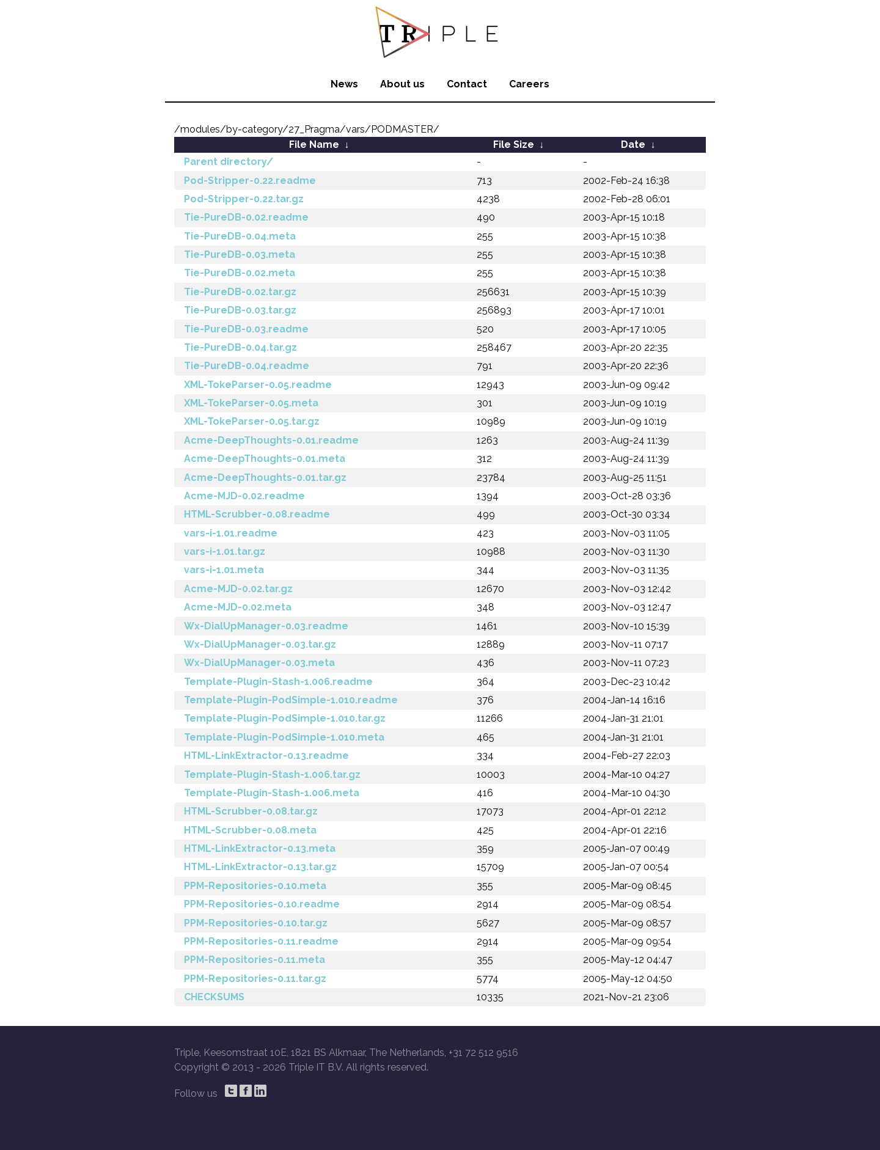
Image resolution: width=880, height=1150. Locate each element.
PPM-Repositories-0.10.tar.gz (256, 923)
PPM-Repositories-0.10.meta (255, 886)
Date (633, 144)
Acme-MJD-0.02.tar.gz (238, 589)
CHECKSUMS (214, 997)
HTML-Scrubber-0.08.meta (250, 830)
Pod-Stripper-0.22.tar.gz (244, 199)
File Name (314, 144)
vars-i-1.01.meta (224, 570)
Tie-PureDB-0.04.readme (246, 366)
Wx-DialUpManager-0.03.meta (259, 662)
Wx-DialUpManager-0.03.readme (266, 626)
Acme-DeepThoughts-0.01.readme (271, 440)
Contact (467, 84)
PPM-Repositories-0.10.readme (262, 904)
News (344, 84)
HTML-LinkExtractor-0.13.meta (260, 848)
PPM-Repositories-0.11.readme (261, 941)
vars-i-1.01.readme (230, 533)
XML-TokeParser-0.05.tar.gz (252, 421)
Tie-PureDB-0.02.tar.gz (240, 292)
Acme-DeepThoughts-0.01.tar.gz (265, 477)
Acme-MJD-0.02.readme (244, 496)
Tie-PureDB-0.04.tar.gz (240, 347)
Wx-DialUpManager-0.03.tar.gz (260, 644)
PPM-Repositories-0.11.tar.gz (255, 978)
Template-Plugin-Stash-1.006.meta (271, 793)
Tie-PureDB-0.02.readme (246, 217)
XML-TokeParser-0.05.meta (251, 403)
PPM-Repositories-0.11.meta (254, 959)
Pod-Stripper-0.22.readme (250, 180)
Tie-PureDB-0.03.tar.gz (240, 310)
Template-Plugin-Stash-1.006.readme (278, 681)
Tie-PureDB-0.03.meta (239, 254)
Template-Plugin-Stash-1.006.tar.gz (272, 774)
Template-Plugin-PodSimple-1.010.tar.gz (285, 718)
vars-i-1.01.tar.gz (224, 551)
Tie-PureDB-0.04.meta (240, 236)
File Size (513, 144)
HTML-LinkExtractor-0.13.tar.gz (260, 867)
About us (402, 84)
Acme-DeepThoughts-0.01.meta (264, 458)
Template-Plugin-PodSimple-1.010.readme (291, 700)
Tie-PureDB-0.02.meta (239, 273)
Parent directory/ (228, 161)
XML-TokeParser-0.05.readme (258, 384)
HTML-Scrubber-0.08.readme (257, 514)
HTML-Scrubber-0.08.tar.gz (251, 811)
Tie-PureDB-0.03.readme (246, 329)
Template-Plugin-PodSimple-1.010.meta (284, 737)
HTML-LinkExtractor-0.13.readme (266, 755)
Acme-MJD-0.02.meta (238, 607)
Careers (529, 84)
